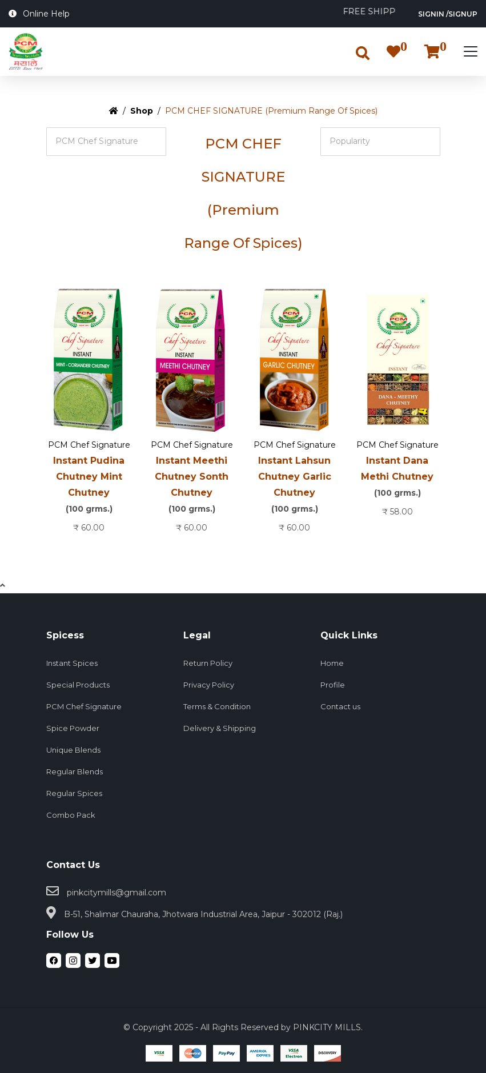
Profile (332, 684)
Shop (141, 111)
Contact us (340, 706)
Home (332, 663)
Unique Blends (73, 749)
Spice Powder (72, 728)
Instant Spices (72, 663)
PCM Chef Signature (89, 445)
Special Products (78, 684)
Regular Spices (74, 793)
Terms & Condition (217, 706)
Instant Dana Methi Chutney (397, 478)
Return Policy (207, 663)
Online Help (39, 14)
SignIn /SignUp (447, 14)
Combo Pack (70, 814)
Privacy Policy (208, 684)
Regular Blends (74, 771)
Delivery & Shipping (219, 728)
